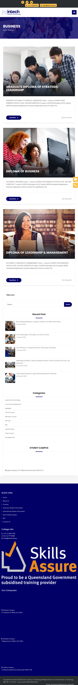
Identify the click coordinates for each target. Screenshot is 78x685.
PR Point (8, 419)
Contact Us (6, 520)
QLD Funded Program (10, 513)
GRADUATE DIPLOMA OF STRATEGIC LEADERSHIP (32, 88)
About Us (6, 499)
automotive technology (12, 400)
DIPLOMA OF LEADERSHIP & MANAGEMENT (37, 253)
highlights (8, 408)
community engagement (13, 404)
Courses (6, 502)
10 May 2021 (68, 199)
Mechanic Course (10, 415)
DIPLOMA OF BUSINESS (22, 171)
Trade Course (9, 431)
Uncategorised (9, 435)
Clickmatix (70, 682)
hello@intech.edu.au (48, 5)
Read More (13, 117)
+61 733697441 (32, 5)
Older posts (10, 295)
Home (5, 30)
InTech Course (9, 411)
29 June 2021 (67, 117)
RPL (6, 423)
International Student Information (14, 509)
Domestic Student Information (13, 506)
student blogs (9, 427)
